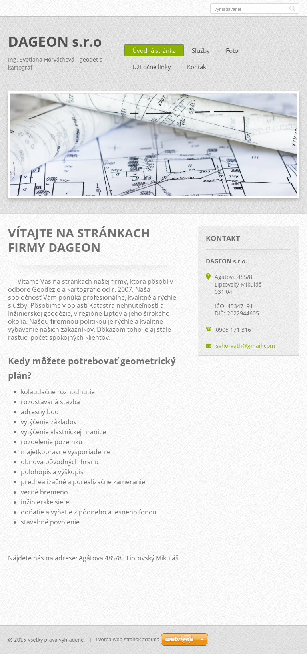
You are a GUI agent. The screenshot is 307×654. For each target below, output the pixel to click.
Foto (232, 50)
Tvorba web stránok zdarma (127, 639)
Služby (201, 50)
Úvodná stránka (154, 50)
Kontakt (197, 67)
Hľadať (292, 8)
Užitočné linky (151, 67)
